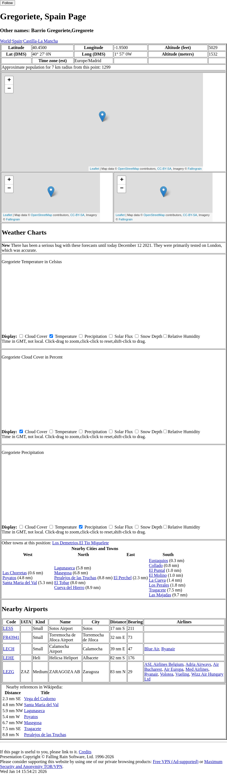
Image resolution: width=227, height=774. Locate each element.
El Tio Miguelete (94, 543)
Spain (17, 41)
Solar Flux (123, 336)
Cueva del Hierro (69, 587)
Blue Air (151, 648)
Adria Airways (198, 664)
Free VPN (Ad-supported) (175, 761)
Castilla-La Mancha (40, 41)
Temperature (66, 336)
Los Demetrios (65, 543)
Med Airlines (196, 669)
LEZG (8, 671)
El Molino (158, 575)
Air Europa (174, 669)
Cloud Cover (36, 336)
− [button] (9, 89)
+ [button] (9, 80)
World (5, 41)
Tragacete (157, 590)
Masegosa (63, 572)
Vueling (182, 674)
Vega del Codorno (40, 698)
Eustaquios (158, 560)
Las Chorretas (14, 572)
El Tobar (61, 582)
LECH (8, 648)
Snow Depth (151, 336)
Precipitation (95, 336)
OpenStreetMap (128, 168)
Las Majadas (160, 595)
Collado (156, 565)
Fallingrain (195, 168)
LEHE (8, 657)
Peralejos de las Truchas (75, 577)
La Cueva (157, 580)
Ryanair (168, 648)
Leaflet (94, 168)
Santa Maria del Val (19, 582)
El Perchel (123, 577)
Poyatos (9, 577)
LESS (8, 628)
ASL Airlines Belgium (163, 664)
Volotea (166, 674)
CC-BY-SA (164, 168)
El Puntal (157, 570)
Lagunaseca (64, 568)
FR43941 (11, 637)
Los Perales (159, 585)
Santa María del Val (41, 704)
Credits (85, 751)
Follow (7, 3)
